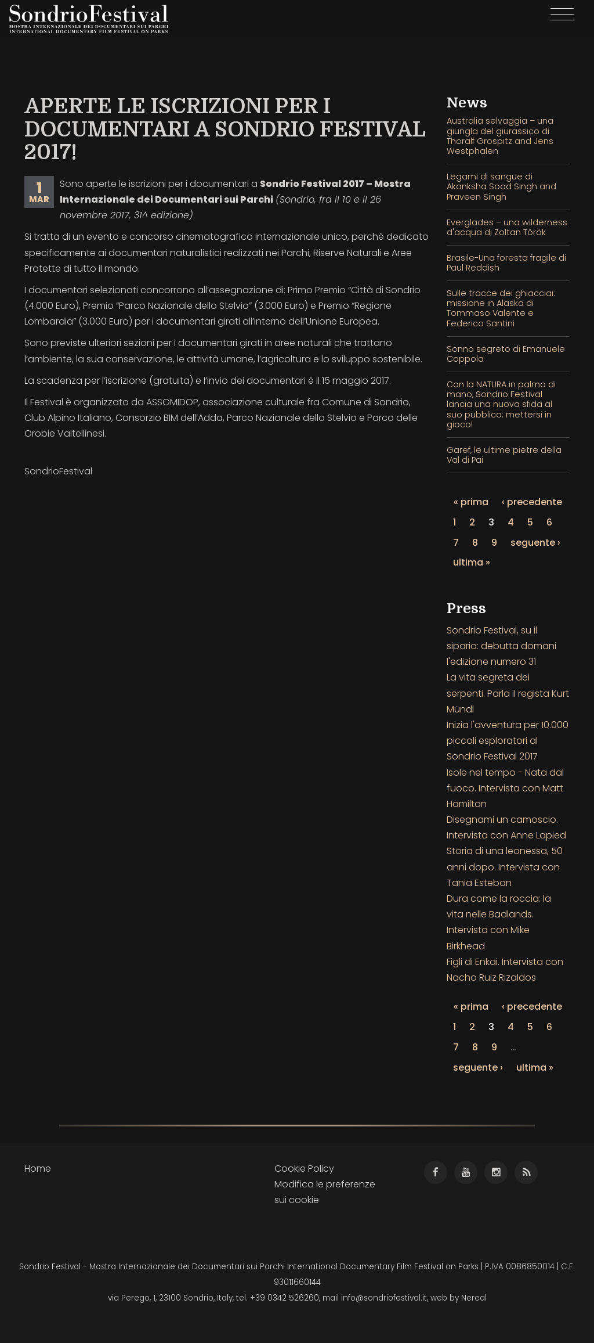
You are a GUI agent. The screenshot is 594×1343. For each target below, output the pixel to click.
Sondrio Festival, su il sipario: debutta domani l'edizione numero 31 (501, 646)
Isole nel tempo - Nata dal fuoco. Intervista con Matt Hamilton (505, 788)
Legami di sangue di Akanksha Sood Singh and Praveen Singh (501, 187)
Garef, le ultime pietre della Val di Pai (504, 455)
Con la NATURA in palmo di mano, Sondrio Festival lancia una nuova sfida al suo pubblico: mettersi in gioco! (501, 404)
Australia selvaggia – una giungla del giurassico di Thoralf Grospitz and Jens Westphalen (500, 136)
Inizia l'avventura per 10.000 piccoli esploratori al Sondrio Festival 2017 (507, 740)
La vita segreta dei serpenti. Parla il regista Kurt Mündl (508, 693)
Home (37, 1168)
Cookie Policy (304, 1168)
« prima (471, 502)
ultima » (471, 562)
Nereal (474, 1298)
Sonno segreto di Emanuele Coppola (506, 354)
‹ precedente (532, 502)
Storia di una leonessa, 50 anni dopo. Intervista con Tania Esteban (505, 866)
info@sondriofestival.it (384, 1298)
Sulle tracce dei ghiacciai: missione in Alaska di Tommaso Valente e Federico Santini (501, 308)
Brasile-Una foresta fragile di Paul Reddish (506, 262)
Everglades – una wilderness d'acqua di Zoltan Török (507, 227)
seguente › (535, 542)
